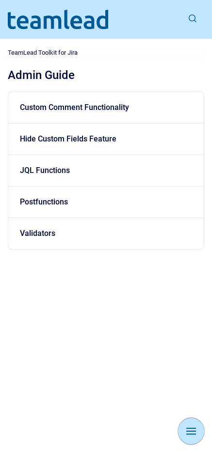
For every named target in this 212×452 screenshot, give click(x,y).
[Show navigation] (191, 431)
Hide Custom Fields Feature (68, 138)
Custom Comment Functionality (74, 107)
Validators (37, 233)
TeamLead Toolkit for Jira (43, 52)
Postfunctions (44, 201)
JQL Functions (45, 170)
